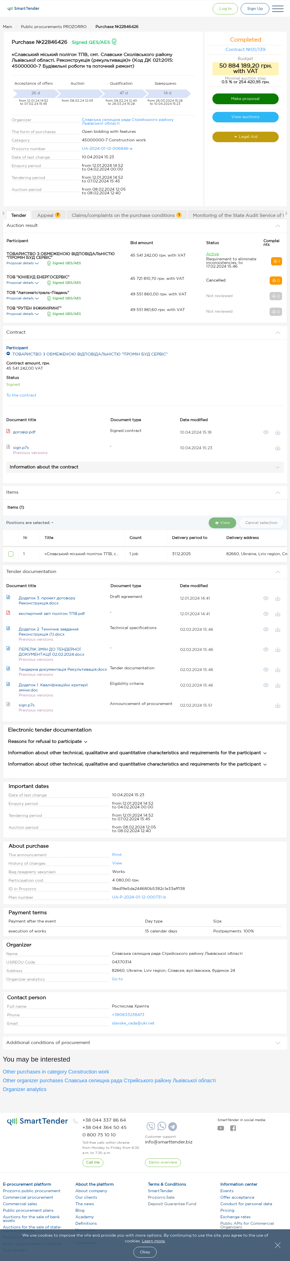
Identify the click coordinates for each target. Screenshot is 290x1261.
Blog (79, 1210)
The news (84, 1204)
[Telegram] (172, 1128)
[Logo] (23, 8)
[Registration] (255, 8)
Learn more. (153, 1241)
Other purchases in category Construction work (56, 1072)
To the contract (21, 395)
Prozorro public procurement (32, 1191)
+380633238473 (128, 1015)
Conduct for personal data (246, 1204)
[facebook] (233, 1130)
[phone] (104, 1120)
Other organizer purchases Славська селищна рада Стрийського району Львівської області (109, 1080)
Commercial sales (20, 1204)
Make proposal (245, 99)
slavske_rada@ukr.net (133, 1023)
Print (117, 855)
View (117, 863)
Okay (145, 1252)
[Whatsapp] (161, 1129)
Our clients (86, 1197)
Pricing (227, 1210)
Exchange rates (235, 1217)
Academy (84, 1217)
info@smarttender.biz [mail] (169, 1142)
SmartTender (160, 1191)
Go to (117, 979)
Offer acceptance (237, 1197)
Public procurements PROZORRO (54, 27)
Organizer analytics (24, 1089)
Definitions (86, 1223)
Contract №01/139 (245, 50)
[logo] (37, 1121)
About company (91, 1191)
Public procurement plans (28, 1210)
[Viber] (150, 1128)
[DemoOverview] (163, 1162)
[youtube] (221, 1130)
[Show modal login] (225, 8)
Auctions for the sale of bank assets (31, 1218)
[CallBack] (92, 1162)
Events (227, 1191)
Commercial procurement (28, 1197)
